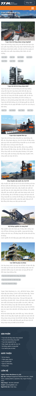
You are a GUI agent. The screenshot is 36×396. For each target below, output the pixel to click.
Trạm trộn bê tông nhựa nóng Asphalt (18, 42)
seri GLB (29, 57)
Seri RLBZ (12, 110)
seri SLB (20, 61)
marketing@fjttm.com (11, 385)
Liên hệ (4, 371)
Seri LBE (4, 57)
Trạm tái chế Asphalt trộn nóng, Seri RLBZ (13, 276)
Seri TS (4, 110)
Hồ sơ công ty (6, 357)
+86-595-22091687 (13, 382)
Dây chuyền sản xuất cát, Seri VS (18, 181)
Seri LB (12, 57)
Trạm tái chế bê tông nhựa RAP (18, 86)
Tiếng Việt (29, 2)
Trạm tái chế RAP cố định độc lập (11, 279)
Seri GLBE (20, 57)
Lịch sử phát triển (7, 361)
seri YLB (12, 61)
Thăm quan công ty (7, 359)
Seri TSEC (21, 110)
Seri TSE (30, 110)
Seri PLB (4, 61)
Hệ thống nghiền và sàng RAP (18, 226)
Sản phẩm (5, 334)
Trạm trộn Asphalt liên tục (18, 135)
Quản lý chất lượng (7, 363)
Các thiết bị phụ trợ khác (18, 263)
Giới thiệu (6, 353)
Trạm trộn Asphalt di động (9, 283)
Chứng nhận (5, 365)
